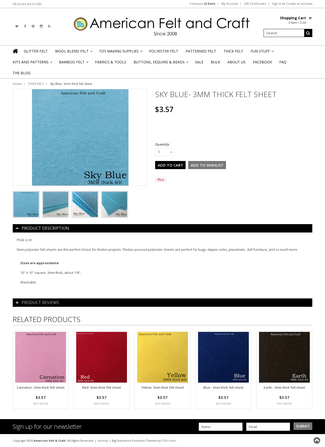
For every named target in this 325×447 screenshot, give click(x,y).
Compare (202, 4)
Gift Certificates (255, 4)
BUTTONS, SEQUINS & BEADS (161, 63)
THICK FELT (233, 51)
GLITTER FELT (36, 51)
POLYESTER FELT (163, 51)
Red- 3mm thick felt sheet (101, 387)
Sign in (276, 4)
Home (17, 84)
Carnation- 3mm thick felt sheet (40, 387)
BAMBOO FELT (73, 63)
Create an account (299, 4)
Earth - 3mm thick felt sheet (284, 387)
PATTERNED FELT (201, 51)
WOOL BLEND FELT (73, 53)
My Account (229, 4)
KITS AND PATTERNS (32, 63)
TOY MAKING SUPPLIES (120, 53)
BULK (215, 62)
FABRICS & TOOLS (110, 62)
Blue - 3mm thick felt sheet (223, 387)
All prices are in (27, 4)
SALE (199, 62)
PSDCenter (169, 440)
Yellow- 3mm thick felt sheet (162, 387)
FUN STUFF (262, 53)
